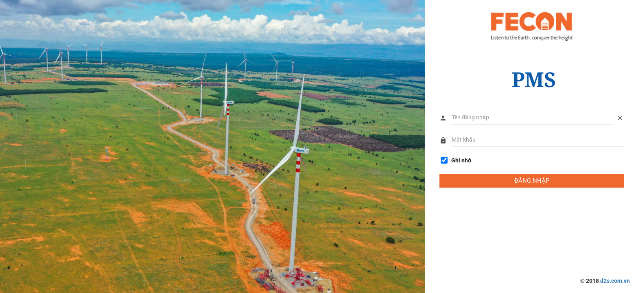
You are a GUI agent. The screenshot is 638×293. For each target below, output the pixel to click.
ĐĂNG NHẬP (531, 180)
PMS (533, 79)
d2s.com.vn (615, 281)
